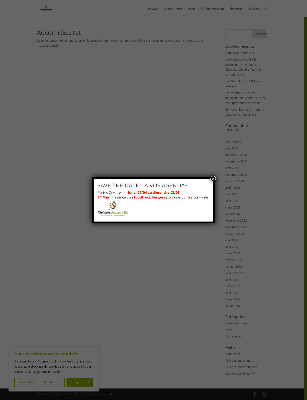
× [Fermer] (213, 178)
